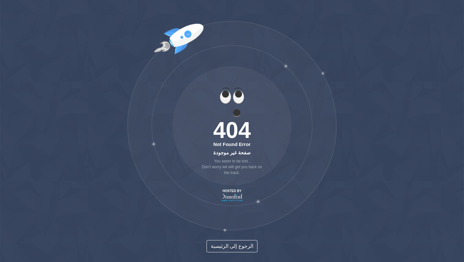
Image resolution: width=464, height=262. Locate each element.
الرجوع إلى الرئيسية (232, 246)
